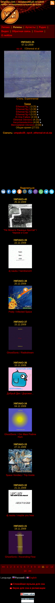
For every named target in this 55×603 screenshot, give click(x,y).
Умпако (5, 27)
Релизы (17, 27)
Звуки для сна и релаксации (27, 588)
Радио (42, 27)
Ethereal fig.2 (23, 109)
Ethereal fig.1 (23, 106)
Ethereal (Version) (22, 119)
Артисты (30, 27)
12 (47, 567)
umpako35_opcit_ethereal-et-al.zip (33, 133)
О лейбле (6, 35)
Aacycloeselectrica (23, 122)
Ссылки (38, 31)
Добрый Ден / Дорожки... (20, 393)
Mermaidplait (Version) (23, 125)
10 (39, 567)
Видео (5, 31)
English (31, 577)
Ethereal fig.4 (23, 114)
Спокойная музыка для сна (27, 584)
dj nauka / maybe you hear (20, 515)
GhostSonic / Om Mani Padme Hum (20, 435)
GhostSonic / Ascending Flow (20, 557)
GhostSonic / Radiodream (20, 352)
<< (3, 567)
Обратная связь (21, 31)
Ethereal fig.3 (23, 112)
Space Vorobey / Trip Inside (20, 475)
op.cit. (19, 48)
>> (29, 571)
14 (25, 571)
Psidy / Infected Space (20, 312)
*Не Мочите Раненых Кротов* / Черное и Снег (20, 231)
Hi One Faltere (23, 117)
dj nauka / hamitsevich (20, 271)
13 (51, 567)
